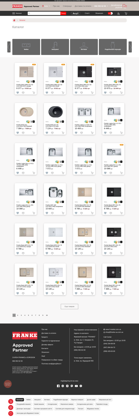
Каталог (19, 13)
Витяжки (47, 399)
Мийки (28, 399)
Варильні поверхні (77, 399)
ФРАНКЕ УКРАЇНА (80, 0)
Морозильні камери (67, 404)
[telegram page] (62, 386)
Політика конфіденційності (51, 364)
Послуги (80, 408)
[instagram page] (67, 386)
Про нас (56, 6)
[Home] (25, 6)
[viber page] (71, 386)
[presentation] (9, 46)
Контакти (45, 348)
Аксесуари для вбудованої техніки (28, 413)
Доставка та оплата (83, 6)
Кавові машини (39, 404)
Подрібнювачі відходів (60, 399)
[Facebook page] (58, 386)
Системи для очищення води (65, 408)
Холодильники (52, 404)
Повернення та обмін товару (52, 360)
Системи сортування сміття (43, 408)
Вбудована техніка (93, 408)
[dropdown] (46, 6)
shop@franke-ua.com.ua (114, 332)
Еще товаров (69, 306)
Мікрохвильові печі (105, 399)
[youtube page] (76, 386)
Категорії (20, 399)
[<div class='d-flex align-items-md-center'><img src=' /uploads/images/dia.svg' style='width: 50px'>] (33, 81)
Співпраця (67, 6)
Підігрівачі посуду (102, 404)
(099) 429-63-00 (109, 351)
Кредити (45, 337)
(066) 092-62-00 (80, 350)
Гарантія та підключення (51, 341)
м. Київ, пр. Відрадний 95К (84, 361)
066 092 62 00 (17, 361)
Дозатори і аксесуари (24, 408)
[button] (11, 45)
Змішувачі (37, 399)
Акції (43, 356)
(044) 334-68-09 (109, 343)
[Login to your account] (118, 13)
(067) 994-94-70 (109, 347)
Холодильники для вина (85, 404)
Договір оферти (47, 344)
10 (47, 315)
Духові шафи (91, 399)
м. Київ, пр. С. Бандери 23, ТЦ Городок (84, 341)
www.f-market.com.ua (113, 329)
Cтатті (87, 13)
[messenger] (80, 386)
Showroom (99, 13)
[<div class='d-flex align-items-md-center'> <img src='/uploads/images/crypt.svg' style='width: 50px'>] (29, 81)
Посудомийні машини (24, 404)
